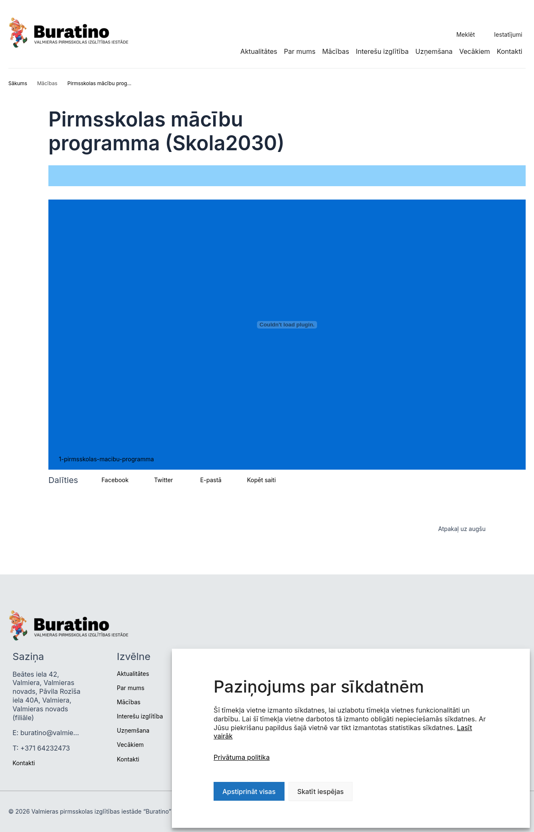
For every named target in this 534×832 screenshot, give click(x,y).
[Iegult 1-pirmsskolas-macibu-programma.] (287, 325)
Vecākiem (474, 51)
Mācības (335, 51)
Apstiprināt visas (249, 791)
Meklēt (465, 34)
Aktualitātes (258, 51)
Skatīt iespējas (320, 791)
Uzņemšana (433, 51)
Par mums (300, 51)
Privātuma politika (242, 757)
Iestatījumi (508, 34)
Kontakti (509, 51)
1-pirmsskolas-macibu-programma (106, 459)
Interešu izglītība (382, 51)
